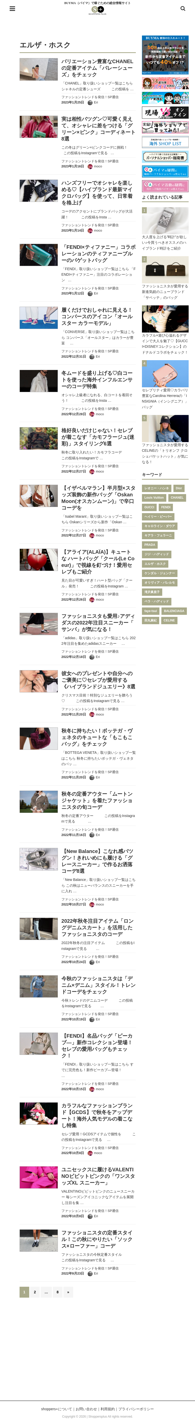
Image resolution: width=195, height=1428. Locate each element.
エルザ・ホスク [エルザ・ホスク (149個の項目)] (155, 564)
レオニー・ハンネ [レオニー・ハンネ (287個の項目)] (156, 488)
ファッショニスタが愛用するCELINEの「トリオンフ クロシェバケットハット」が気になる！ (165, 453)
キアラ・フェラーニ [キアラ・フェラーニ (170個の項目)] (158, 535)
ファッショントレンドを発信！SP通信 (90, 97)
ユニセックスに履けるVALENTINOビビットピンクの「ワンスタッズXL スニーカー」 (98, 1176)
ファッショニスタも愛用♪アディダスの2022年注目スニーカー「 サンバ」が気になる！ (98, 622)
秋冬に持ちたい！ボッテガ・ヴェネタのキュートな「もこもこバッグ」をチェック (97, 737)
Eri (96, 102)
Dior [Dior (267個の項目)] (179, 488)
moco (98, 166)
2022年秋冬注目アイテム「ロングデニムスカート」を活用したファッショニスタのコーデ (97, 927)
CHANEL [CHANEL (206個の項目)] (177, 497)
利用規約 (108, 1409)
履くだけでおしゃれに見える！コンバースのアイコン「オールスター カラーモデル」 (97, 316)
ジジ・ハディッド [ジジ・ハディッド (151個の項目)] (156, 554)
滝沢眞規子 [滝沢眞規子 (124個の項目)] (152, 592)
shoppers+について (56, 1409)
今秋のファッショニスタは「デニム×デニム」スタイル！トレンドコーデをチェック (98, 985)
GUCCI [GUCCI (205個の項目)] (149, 507)
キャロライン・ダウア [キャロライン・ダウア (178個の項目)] (159, 526)
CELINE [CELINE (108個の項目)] (169, 620)
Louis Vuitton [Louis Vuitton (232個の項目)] (154, 497)
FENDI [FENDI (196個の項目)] (165, 507)
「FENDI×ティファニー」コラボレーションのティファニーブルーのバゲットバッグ (98, 253)
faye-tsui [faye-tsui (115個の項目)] (150, 611)
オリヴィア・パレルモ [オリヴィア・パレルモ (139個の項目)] (159, 582)
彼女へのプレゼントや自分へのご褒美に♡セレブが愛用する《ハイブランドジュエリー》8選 (98, 680)
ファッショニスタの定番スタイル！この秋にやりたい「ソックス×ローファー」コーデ (97, 1239)
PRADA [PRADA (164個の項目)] (149, 545)
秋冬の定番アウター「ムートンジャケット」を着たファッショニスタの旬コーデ (97, 800)
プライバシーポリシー (136, 1409)
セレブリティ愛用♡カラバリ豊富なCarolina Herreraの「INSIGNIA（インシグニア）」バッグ (165, 398)
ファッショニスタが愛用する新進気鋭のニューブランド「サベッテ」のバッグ (165, 292)
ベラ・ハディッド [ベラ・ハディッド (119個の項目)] (156, 601)
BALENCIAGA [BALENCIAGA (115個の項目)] (174, 611)
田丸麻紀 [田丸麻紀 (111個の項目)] (150, 620)
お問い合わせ (86, 1409)
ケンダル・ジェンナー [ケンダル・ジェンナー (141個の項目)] (159, 573)
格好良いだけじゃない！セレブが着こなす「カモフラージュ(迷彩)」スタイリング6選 (97, 437)
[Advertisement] (97, 1352)
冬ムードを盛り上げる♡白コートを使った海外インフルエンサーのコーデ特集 (97, 379)
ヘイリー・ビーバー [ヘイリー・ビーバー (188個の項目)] (158, 516)
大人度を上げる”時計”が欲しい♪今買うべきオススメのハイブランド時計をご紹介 (164, 242)
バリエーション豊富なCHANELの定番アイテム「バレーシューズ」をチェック (97, 68)
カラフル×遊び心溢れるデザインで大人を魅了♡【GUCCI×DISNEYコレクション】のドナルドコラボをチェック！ (165, 343)
